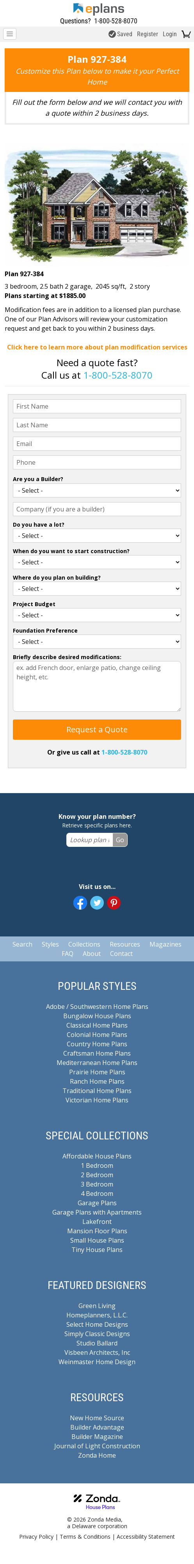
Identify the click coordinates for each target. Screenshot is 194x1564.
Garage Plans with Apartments (97, 1212)
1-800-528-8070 (115, 21)
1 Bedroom (97, 1165)
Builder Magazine (97, 1436)
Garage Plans (97, 1203)
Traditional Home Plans (97, 1090)
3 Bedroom (97, 1184)
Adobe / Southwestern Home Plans (97, 1006)
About (92, 953)
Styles (50, 944)
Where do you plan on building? (57, 577)
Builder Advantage (97, 1427)
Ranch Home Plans (97, 1081)
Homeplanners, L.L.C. (97, 1315)
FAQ (67, 953)
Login (170, 34)
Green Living (97, 1305)
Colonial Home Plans (97, 1034)
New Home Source (97, 1418)
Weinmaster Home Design (97, 1362)
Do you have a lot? (38, 524)
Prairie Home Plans (97, 1072)
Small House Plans (97, 1240)
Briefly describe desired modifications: (67, 657)
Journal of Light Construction (97, 1446)
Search (22, 944)
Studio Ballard (97, 1343)
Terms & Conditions (85, 1536)
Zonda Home (97, 1455)
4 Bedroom (97, 1193)
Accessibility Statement (146, 1536)
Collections (84, 944)
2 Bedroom (97, 1175)
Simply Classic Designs (97, 1333)
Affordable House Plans (97, 1156)
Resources (125, 944)
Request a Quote (97, 729)
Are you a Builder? (38, 479)
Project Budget (34, 604)
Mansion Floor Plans (97, 1231)
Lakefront (97, 1221)
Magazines (166, 944)
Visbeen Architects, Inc (97, 1352)
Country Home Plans (97, 1044)
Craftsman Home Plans (97, 1053)
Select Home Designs (97, 1324)
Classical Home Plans (97, 1025)
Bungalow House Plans (97, 1016)
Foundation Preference (45, 630)
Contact (121, 953)
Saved (120, 34)
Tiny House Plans (97, 1249)
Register (147, 34)
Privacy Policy (36, 1536)
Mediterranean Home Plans (97, 1062)
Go (120, 840)
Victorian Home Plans (97, 1100)
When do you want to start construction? (71, 551)
